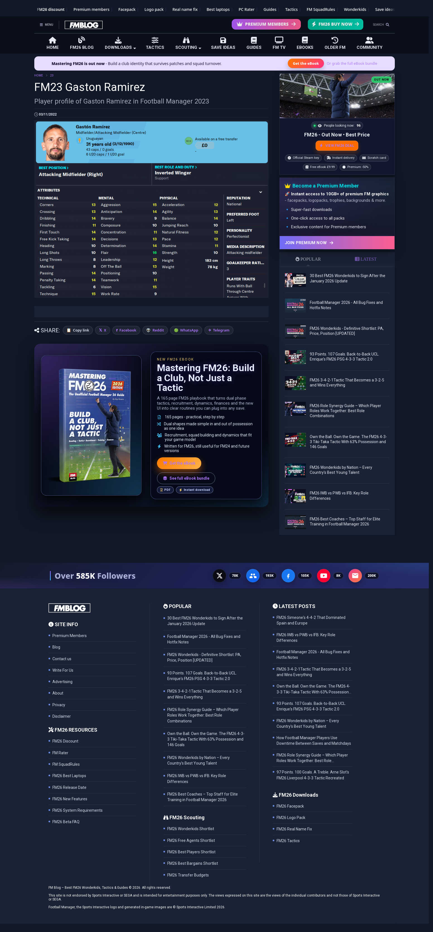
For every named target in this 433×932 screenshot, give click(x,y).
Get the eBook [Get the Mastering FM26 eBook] (306, 63)
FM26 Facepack (290, 806)
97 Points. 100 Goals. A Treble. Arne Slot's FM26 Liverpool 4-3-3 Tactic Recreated (313, 775)
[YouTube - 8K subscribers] (323, 575)
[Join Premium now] (337, 242)
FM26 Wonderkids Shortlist (190, 829)
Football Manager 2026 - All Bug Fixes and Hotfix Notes (313, 655)
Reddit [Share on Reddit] (158, 330)
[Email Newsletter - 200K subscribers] (355, 575)
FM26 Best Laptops (69, 776)
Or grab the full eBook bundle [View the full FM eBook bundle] (352, 63)
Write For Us (62, 670)
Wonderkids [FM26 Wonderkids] (355, 9)
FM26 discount (51, 9)
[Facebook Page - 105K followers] (288, 575)
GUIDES (254, 43)
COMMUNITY (370, 43)
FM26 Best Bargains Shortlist (192, 863)
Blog (56, 647)
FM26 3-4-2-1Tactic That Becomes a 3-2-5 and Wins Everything (314, 672)
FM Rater (60, 753)
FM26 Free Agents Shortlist (191, 840)
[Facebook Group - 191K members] (253, 575)
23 (52, 75)
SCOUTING (188, 43)
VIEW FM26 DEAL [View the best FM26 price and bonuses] (337, 146)
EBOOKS (305, 43)
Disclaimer (61, 716)
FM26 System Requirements (77, 810)
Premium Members (266, 24)
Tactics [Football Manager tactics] (291, 9)
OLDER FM (335, 43)
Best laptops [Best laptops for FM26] (218, 9)
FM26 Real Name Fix (294, 829)
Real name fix (184, 9)
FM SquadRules (321, 9)
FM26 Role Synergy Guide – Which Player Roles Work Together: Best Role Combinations (345, 410)
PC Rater (247, 9)
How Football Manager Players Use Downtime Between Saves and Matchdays (314, 741)
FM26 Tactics (288, 841)
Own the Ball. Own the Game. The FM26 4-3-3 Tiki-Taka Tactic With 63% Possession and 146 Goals (348, 441)
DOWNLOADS (120, 43)
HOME (53, 43)
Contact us (61, 659)
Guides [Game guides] (269, 9)
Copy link (81, 330)
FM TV (279, 43)
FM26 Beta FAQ (65, 822)
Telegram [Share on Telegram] (221, 330)
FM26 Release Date (69, 787)
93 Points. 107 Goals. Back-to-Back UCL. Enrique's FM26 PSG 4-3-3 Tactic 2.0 (311, 706)
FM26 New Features (69, 799)
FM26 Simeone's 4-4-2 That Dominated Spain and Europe (311, 620)
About (57, 693)
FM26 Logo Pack (291, 817)
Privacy (58, 705)
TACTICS (155, 43)
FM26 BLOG (82, 43)
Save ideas (385, 9)
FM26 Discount (65, 741)
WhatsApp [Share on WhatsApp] (189, 330)
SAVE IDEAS (223, 43)
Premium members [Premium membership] (92, 9)
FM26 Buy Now (335, 24)
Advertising (62, 681)
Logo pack (153, 9)
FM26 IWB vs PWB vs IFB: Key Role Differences (306, 638)
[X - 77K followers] (219, 575)
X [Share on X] (105, 330)
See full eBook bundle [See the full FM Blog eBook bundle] (186, 478)
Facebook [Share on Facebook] (127, 330)
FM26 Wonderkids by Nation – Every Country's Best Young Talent (308, 724)
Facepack (127, 9)
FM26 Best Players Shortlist (191, 852)
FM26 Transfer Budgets (188, 875)
